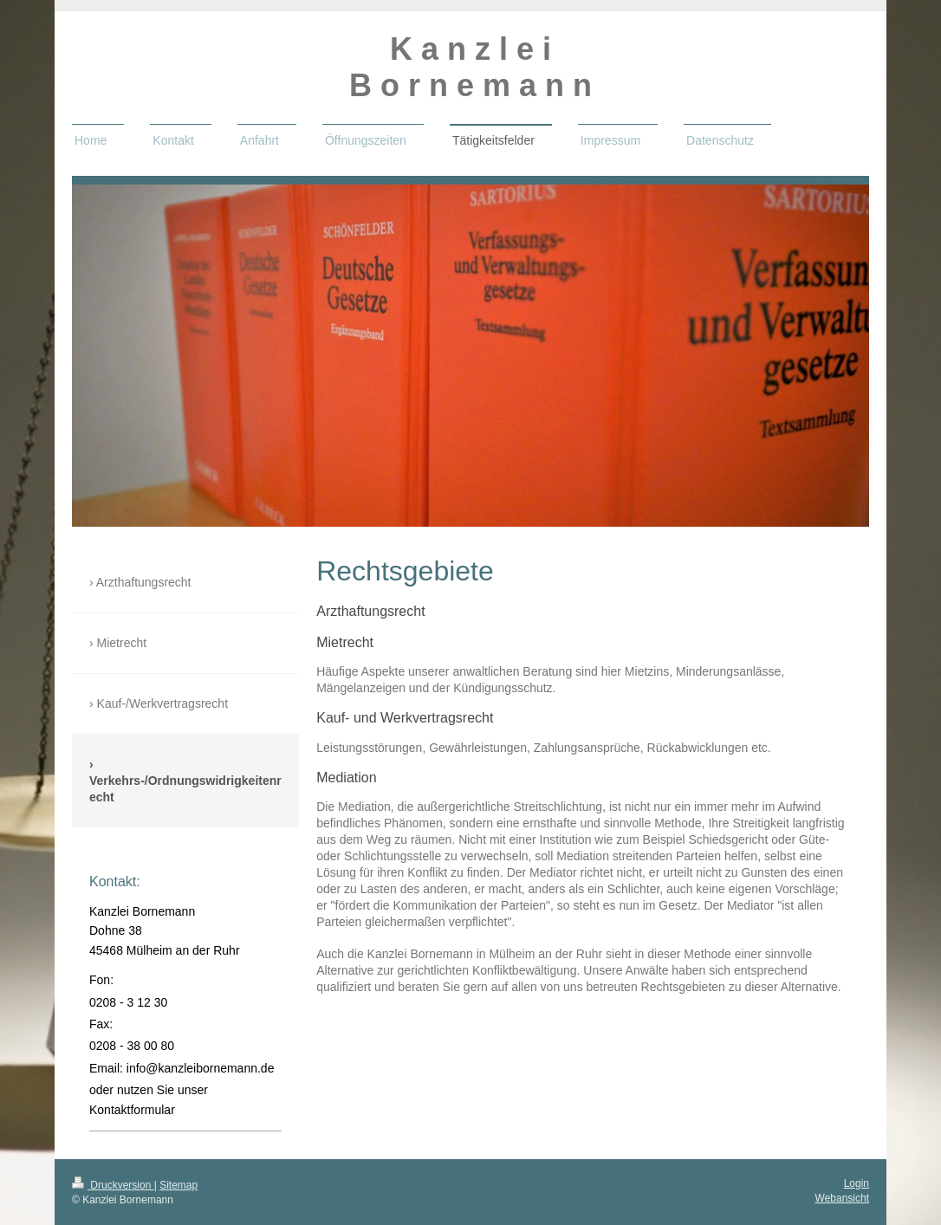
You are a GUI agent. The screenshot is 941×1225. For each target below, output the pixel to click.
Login (856, 1183)
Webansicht (842, 1198)
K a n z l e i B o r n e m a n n (470, 67)
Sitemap (178, 1185)
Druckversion (113, 1185)
